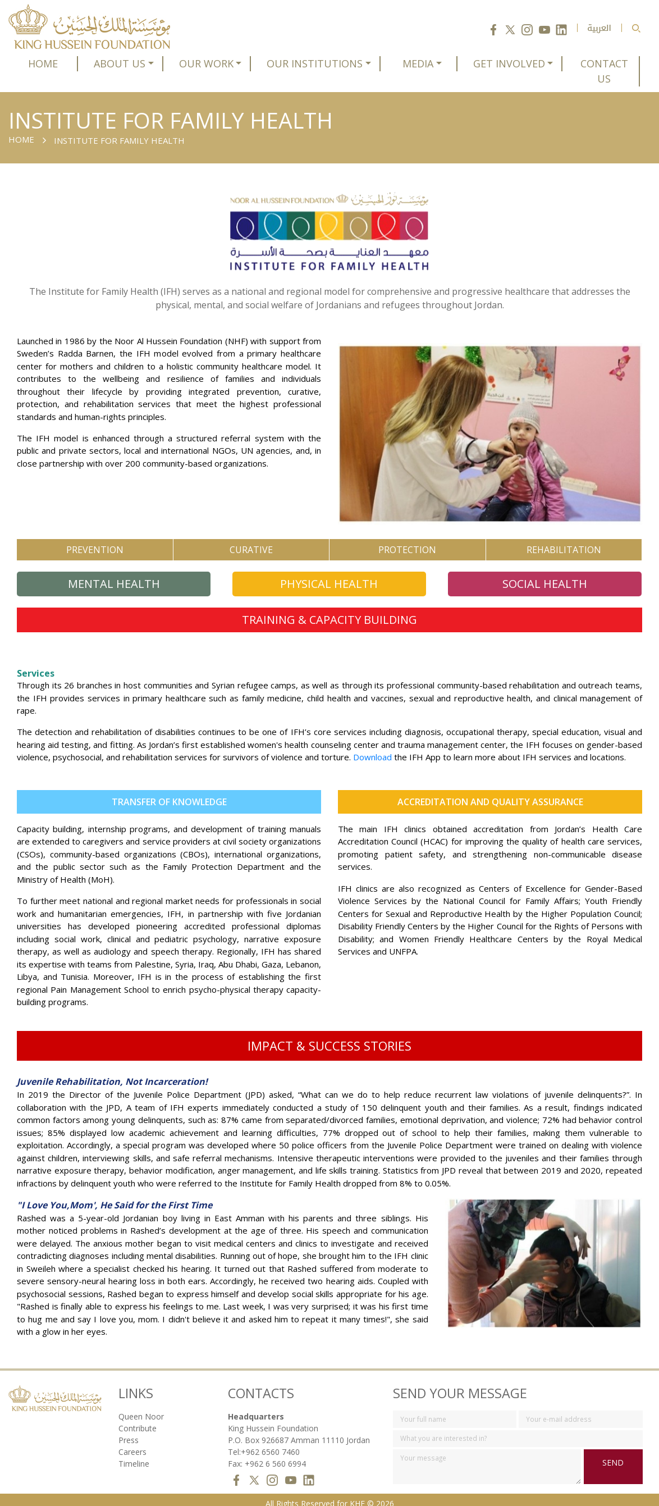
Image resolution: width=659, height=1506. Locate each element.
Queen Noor (141, 1408)
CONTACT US (604, 71)
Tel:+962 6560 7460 (264, 1443)
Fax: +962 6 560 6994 (267, 1455)
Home (21, 139)
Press (128, 1431)
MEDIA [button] (417, 63)
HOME (43, 63)
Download (372, 749)
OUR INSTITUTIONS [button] (315, 63)
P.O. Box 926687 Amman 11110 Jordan (299, 1431)
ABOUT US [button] (119, 63)
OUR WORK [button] (206, 63)
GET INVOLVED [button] (509, 63)
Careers (132, 1443)
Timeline (133, 1455)
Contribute (137, 1419)
